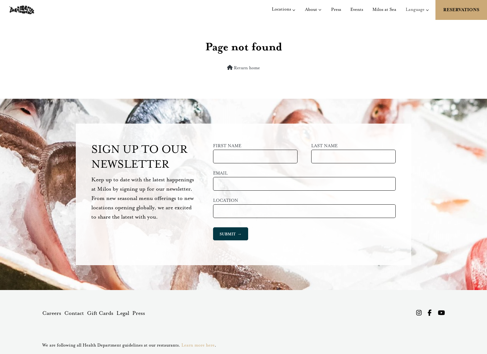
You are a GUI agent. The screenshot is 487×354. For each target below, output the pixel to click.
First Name (227, 145)
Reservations (461, 9)
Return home (243, 67)
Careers (51, 313)
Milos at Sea (384, 9)
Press (336, 9)
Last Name (324, 145)
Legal (122, 313)
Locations (281, 9)
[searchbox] (220, 211)
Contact (74, 313)
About (311, 9)
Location (225, 200)
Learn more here (198, 345)
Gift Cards (100, 313)
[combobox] (304, 211)
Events (356, 9)
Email (220, 173)
